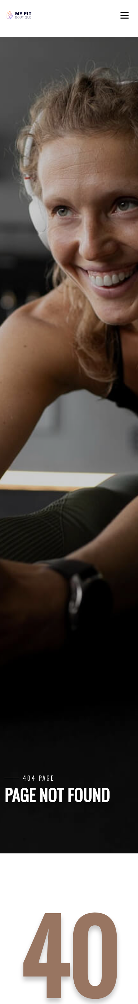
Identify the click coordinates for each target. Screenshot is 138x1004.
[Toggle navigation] (127, 17)
